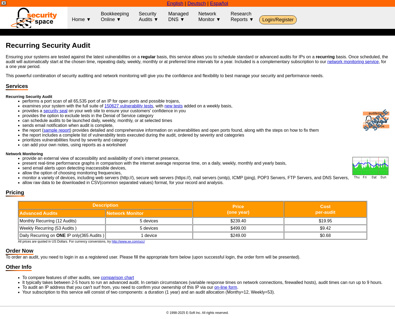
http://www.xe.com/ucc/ (128, 241)
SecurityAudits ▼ (148, 16)
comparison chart (117, 277)
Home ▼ (81, 16)
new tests (173, 106)
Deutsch (196, 3)
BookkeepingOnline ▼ (115, 16)
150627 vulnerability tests (128, 106)
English (175, 3)
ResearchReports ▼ (242, 16)
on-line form (225, 287)
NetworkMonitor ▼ (209, 16)
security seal (55, 110)
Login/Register (278, 19)
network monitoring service (353, 61)
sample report (56, 130)
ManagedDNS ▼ (178, 16)
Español (219, 3)
